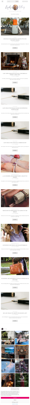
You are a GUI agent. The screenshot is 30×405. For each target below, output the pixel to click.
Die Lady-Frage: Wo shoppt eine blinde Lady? (15, 313)
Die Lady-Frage (15, 106)
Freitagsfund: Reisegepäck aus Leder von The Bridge (15, 211)
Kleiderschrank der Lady (15, 174)
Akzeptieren (15, 397)
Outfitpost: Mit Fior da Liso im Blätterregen (15, 245)
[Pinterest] (27, 1)
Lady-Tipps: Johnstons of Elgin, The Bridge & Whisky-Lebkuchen (15, 74)
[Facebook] (23, 1)
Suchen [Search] (17, 1)
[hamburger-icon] (2, 1)
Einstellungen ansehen (15, 402)
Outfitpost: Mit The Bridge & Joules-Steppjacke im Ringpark (15, 279)
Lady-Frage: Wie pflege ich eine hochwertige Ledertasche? (15, 108)
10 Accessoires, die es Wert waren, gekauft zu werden (15, 176)
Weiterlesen (15, 82)
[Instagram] (25, 1)
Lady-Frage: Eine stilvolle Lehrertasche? (15, 142)
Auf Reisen (15, 37)
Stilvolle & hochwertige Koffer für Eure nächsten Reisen (15, 39)
